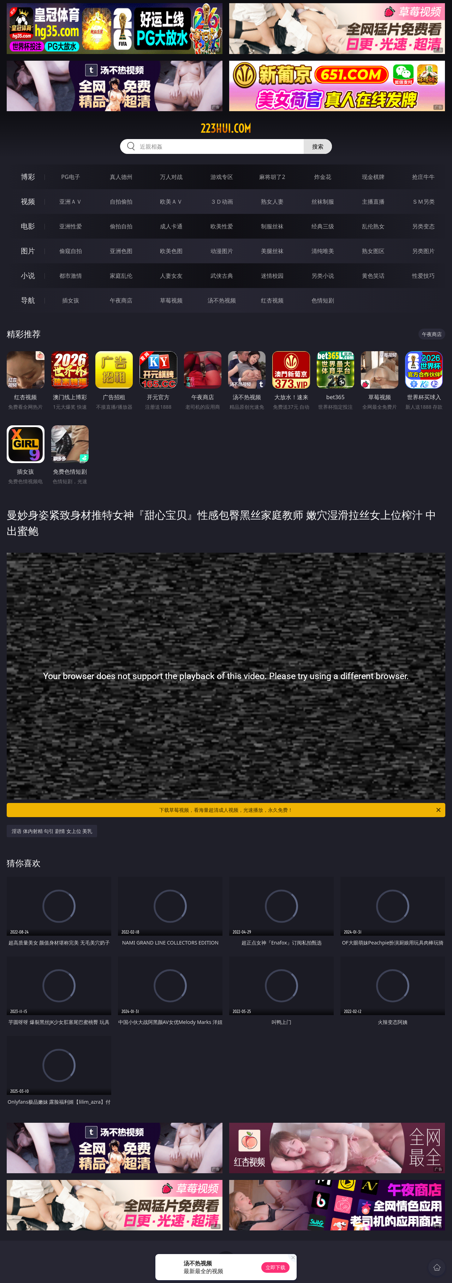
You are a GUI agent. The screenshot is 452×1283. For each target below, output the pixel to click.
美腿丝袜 (272, 251)
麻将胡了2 (272, 177)
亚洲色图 (121, 251)
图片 (28, 251)
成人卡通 (171, 226)
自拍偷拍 (121, 201)
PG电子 (70, 177)
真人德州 (121, 177)
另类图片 (423, 251)
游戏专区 (221, 177)
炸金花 (322, 177)
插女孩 (70, 300)
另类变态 (423, 226)
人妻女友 (171, 276)
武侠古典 (221, 276)
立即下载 (275, 1267)
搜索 (317, 146)
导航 (28, 300)
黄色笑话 (373, 276)
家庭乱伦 (121, 276)
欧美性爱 (221, 226)
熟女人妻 (272, 201)
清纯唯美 (322, 251)
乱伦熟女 (373, 226)
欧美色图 (171, 251)
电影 (28, 226)
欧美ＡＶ (171, 201)
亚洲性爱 (70, 226)
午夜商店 (121, 300)
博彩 (28, 176)
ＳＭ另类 (423, 201)
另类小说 (322, 276)
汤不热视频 (222, 300)
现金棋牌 (373, 177)
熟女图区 (373, 251)
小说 (28, 275)
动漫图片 (221, 251)
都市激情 (70, 276)
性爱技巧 (423, 276)
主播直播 (373, 201)
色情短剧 (322, 300)
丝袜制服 (322, 201)
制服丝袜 (272, 226)
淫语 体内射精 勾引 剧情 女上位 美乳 (52, 831)
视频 (28, 201)
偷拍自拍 (121, 226)
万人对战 (171, 177)
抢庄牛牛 (423, 177)
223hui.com (226, 128)
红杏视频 (272, 300)
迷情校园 (272, 276)
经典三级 (322, 226)
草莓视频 (171, 300)
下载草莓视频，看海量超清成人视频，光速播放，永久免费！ (300, 810)
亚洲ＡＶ (70, 201)
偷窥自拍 (70, 251)
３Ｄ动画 (221, 201)
